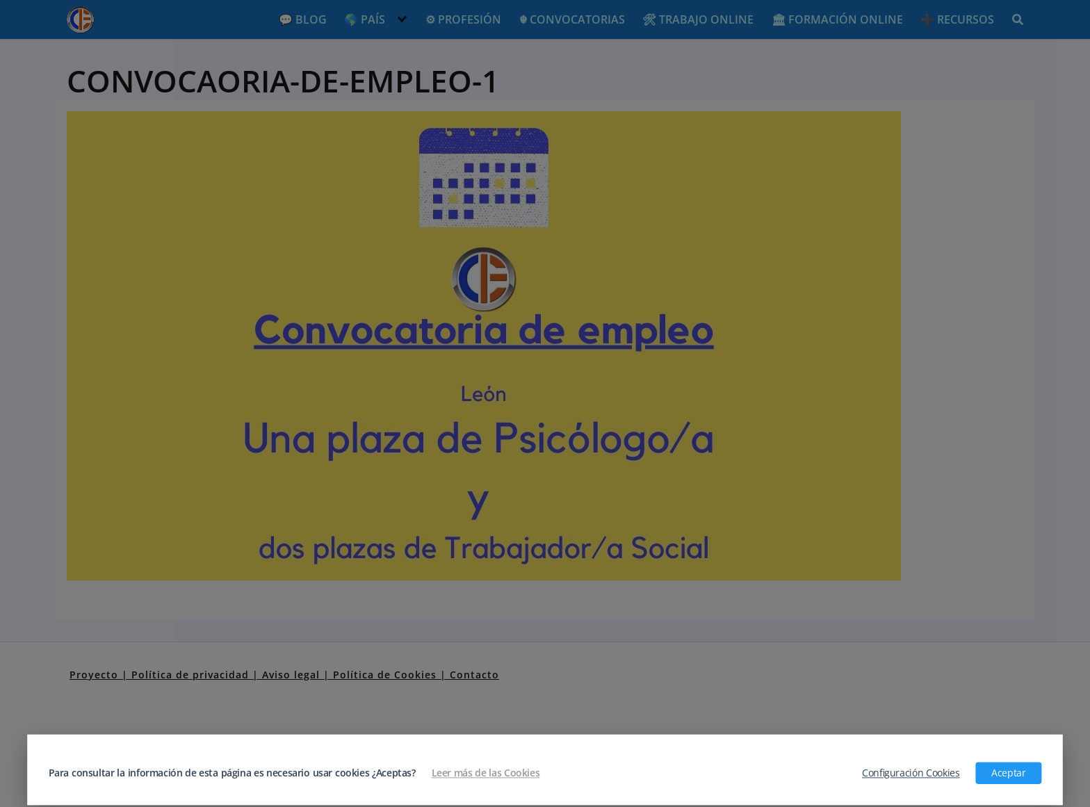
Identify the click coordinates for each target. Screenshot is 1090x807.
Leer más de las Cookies (486, 773)
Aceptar (1008, 773)
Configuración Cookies (911, 773)
